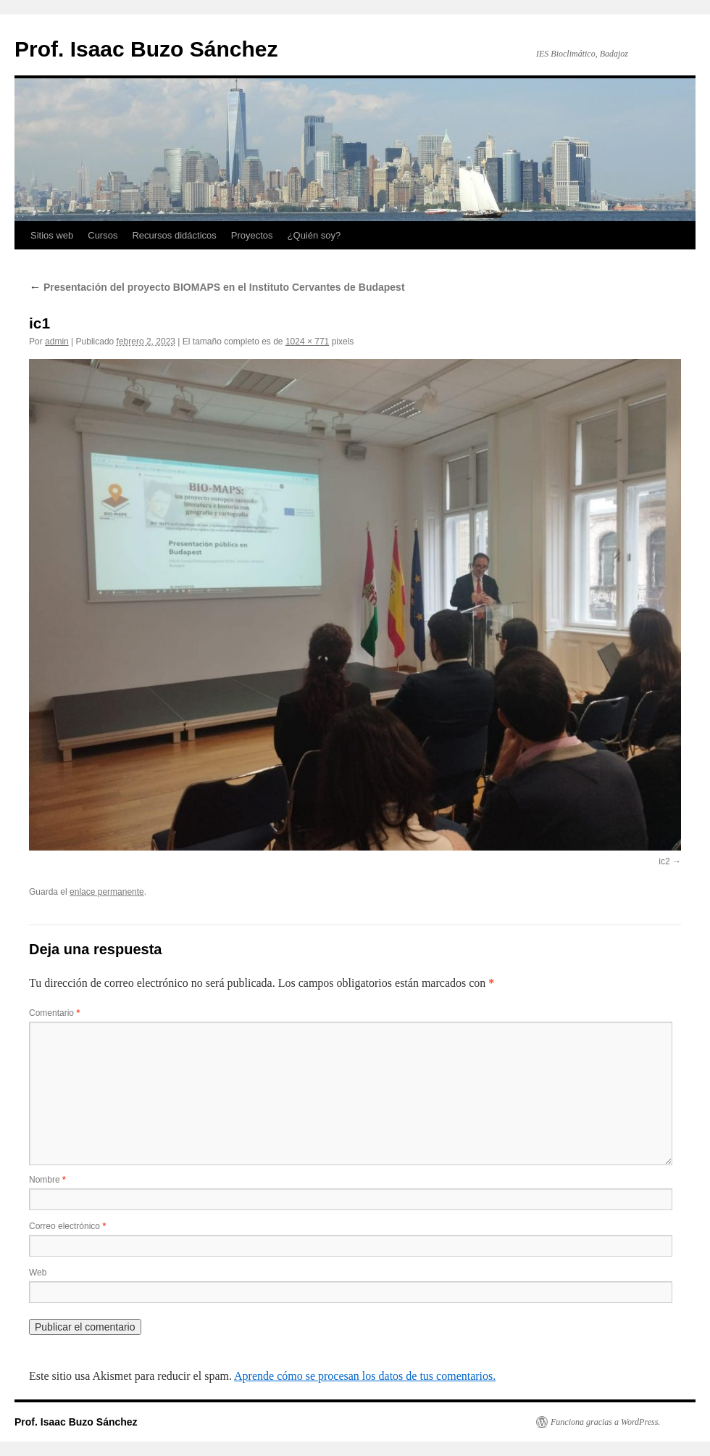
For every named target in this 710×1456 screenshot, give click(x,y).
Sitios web (51, 235)
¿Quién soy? (314, 235)
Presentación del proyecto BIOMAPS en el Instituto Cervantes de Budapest (217, 287)
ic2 (664, 861)
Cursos (102, 235)
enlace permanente (107, 892)
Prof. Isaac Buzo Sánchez (145, 49)
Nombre (47, 1180)
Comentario (54, 1013)
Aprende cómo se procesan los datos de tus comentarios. (365, 1376)
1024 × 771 (307, 341)
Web (37, 1272)
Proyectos (252, 235)
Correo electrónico (67, 1226)
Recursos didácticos (174, 235)
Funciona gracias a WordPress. (605, 1422)
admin (57, 341)
